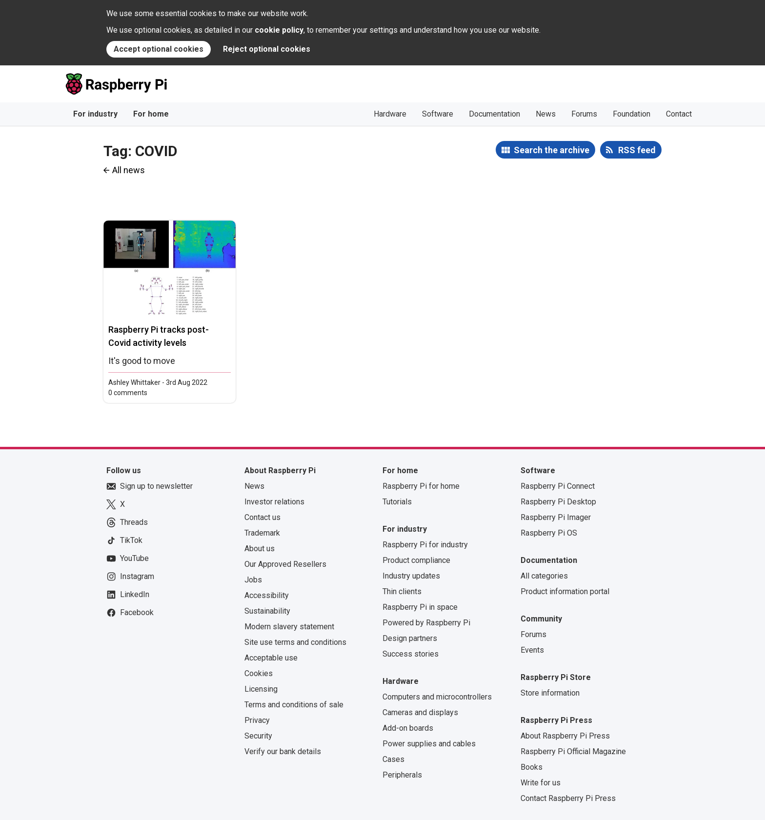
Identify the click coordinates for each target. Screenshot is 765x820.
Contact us (262, 517)
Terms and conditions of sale (293, 704)
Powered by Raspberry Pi (426, 622)
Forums (584, 114)
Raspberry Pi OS (549, 533)
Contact (679, 114)
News (546, 114)
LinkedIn (127, 595)
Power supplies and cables (429, 743)
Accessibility (266, 595)
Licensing (261, 689)
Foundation (631, 114)
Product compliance (416, 560)
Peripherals (402, 775)
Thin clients (402, 591)
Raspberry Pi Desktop (558, 501)
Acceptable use (271, 657)
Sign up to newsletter (149, 486)
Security (258, 735)
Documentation (494, 114)
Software (437, 114)
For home (151, 114)
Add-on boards (407, 728)
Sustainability (267, 611)
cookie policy (279, 30)
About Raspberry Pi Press (565, 735)
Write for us (541, 782)
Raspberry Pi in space (420, 607)
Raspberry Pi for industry (425, 544)
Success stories (410, 654)
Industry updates (411, 575)
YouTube (127, 558)
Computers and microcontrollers (437, 696)
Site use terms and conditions (295, 642)
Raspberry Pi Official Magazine (573, 751)
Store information (550, 693)
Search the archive (551, 150)
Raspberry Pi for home (421, 486)
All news (128, 170)
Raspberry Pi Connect (558, 486)
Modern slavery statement (289, 626)
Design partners (409, 638)
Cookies (258, 673)
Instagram (130, 576)
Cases (393, 759)
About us (259, 548)
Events (532, 650)
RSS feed (637, 150)
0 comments (127, 393)
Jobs (253, 579)
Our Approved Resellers (285, 564)
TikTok (124, 540)
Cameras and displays (420, 712)
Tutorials (397, 501)
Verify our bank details (282, 751)
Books (532, 767)
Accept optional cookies (158, 49)
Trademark (262, 533)
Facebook (130, 613)
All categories (544, 575)
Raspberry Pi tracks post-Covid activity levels (158, 336)
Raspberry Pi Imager (556, 517)
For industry (95, 114)
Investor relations (274, 501)
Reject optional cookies (266, 49)
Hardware (390, 114)
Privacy (257, 720)
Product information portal (565, 591)
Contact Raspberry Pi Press (568, 798)
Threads (127, 522)
